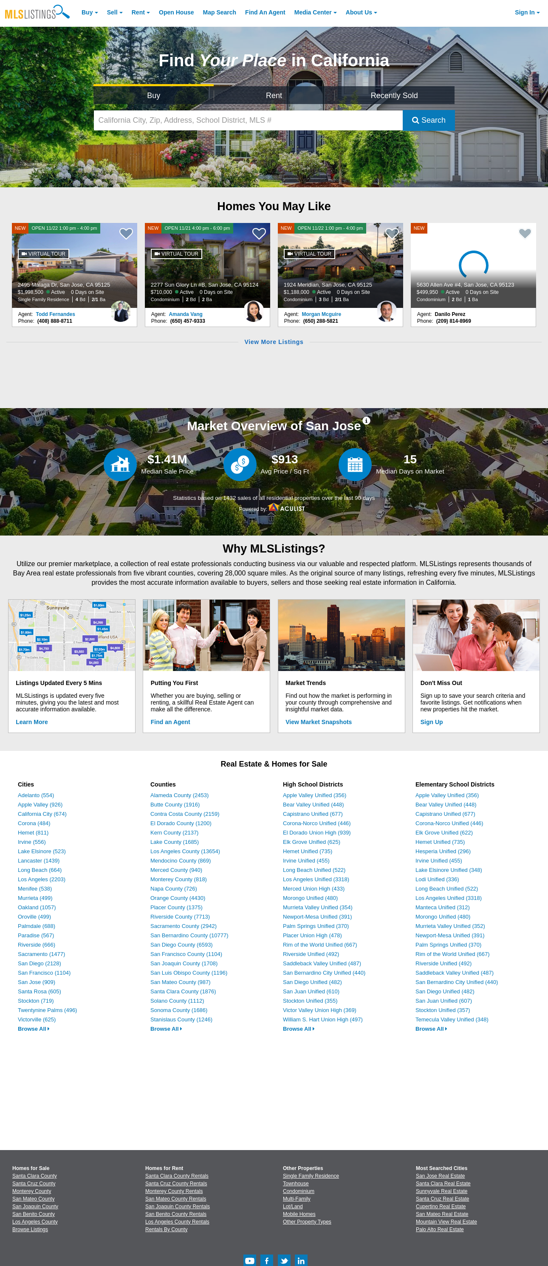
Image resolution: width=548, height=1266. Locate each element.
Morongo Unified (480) (310, 898)
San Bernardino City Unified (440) (324, 973)
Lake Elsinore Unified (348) (448, 870)
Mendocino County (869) (180, 860)
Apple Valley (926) (40, 804)
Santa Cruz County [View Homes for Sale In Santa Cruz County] (33, 1184)
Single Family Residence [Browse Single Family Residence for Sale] (311, 1176)
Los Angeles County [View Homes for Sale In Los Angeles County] (35, 1222)
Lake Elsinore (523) (42, 851)
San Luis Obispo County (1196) (188, 973)
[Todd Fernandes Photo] (120, 308)
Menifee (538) (35, 888)
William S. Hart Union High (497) (323, 1019)
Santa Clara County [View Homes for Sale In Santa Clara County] (34, 1176)
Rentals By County (166, 1229)
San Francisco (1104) (44, 973)
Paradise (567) (36, 935)
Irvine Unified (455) (306, 860)
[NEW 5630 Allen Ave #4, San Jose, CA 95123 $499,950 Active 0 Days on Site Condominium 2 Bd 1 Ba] (474, 265)
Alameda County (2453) (179, 795)
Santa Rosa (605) (39, 991)
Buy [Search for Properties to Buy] (153, 95)
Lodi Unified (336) (437, 879)
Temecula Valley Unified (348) (452, 1019)
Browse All (34, 1029)
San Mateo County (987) (180, 982)
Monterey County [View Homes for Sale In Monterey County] (31, 1191)
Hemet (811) (33, 832)
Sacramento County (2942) (183, 926)
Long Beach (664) (40, 870)
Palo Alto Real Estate (440, 1229)
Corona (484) (34, 823)
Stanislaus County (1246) (181, 1019)
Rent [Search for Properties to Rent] (274, 95)
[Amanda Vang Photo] (253, 308)
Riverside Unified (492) (311, 954)
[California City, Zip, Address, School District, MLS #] (248, 120)
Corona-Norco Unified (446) (317, 823)
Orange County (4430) (177, 898)
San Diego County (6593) (181, 945)
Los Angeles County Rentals (177, 1222)
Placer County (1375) (176, 907)
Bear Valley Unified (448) (313, 804)
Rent (138, 12)
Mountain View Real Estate (446, 1222)
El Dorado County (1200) (181, 823)
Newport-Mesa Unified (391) (317, 917)
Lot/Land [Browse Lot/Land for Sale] (293, 1207)
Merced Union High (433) (314, 888)
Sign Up (432, 722)
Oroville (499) (34, 917)
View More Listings (273, 341)
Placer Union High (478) (312, 935)
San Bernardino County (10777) (189, 935)
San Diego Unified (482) (312, 982)
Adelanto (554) (36, 795)
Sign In (525, 12)
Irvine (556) (32, 842)
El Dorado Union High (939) (317, 832)
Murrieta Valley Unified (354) (318, 907)
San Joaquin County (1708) (184, 963)
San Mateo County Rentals (175, 1199)
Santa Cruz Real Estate (442, 1199)
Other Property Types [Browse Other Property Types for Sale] (307, 1222)
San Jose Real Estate (440, 1176)
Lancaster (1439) (38, 860)
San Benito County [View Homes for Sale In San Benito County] (33, 1214)
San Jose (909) (36, 982)
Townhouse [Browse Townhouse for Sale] (296, 1184)
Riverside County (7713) (180, 917)
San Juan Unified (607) (443, 1001)
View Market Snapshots (318, 722)
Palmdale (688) (36, 926)
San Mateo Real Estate (442, 1214)
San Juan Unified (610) (311, 991)
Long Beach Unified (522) (314, 870)
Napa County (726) (173, 888)
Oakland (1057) (37, 907)
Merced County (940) (176, 870)
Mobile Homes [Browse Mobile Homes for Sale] (299, 1214)
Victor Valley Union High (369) (319, 1010)
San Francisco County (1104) (186, 954)
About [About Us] (359, 12)
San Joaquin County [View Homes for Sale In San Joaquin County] (35, 1207)
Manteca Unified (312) (442, 907)
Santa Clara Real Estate (443, 1184)
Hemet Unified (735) (307, 851)
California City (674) (42, 814)
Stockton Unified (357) (442, 1010)
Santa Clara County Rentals (177, 1176)
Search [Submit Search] (429, 120)
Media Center (313, 12)
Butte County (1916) (175, 804)
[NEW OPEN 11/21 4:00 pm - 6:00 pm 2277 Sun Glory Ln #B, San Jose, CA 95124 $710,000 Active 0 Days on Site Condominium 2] (208, 265)
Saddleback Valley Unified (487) (322, 963)
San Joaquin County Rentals (177, 1207)
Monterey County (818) (178, 879)
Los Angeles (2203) (41, 879)
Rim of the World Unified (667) (320, 945)
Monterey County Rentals (174, 1191)
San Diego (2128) (39, 963)
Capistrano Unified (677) (313, 814)
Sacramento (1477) (41, 954)
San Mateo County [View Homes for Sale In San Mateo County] (33, 1199)
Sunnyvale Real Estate (441, 1191)
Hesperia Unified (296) (443, 851)
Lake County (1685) (174, 842)
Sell (112, 12)
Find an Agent (170, 722)
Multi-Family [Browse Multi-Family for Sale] (297, 1199)
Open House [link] (176, 12)
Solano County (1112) (177, 1001)
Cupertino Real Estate (441, 1207)
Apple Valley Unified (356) (314, 795)
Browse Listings (30, 1229)
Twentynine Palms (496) (47, 1010)
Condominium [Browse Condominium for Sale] (298, 1191)
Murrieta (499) (35, 898)
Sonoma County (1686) (178, 1010)
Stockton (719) (36, 1001)
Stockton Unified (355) (310, 1001)
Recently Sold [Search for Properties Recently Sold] (394, 95)
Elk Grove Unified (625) (311, 842)
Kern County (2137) (174, 832)
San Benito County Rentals (175, 1214)
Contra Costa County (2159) (185, 814)
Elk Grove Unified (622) (444, 832)
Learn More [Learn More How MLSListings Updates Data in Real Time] (32, 722)
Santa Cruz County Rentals (176, 1184)
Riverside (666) (36, 945)
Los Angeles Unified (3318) (316, 879)
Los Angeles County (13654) (185, 851)
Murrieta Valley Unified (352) (450, 926)
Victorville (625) (37, 1019)
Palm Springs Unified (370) (316, 926)
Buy (87, 12)
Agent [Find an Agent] (265, 12)
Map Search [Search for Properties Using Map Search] (220, 12)
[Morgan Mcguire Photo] (386, 308)
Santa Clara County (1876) (183, 991)
